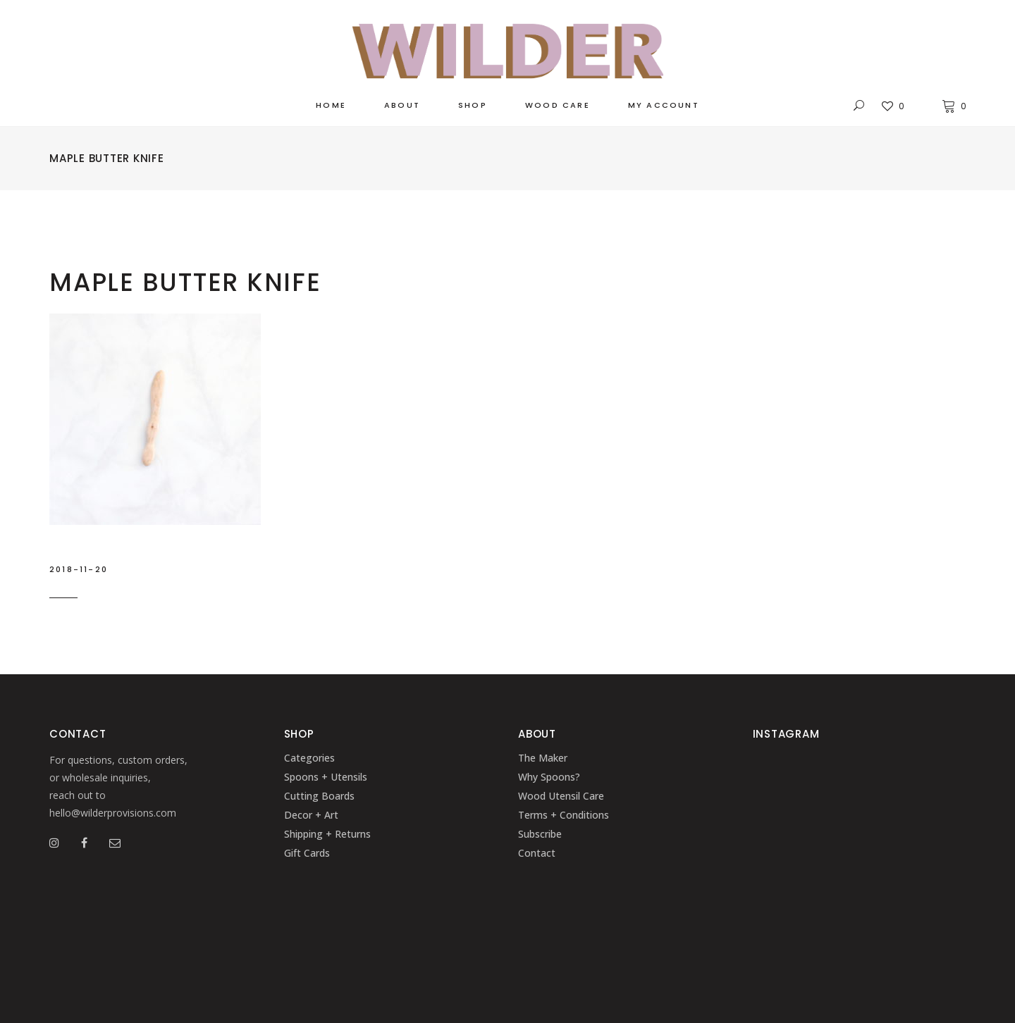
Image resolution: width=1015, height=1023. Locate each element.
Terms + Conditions (563, 815)
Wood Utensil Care (561, 795)
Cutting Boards (319, 795)
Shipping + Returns (327, 834)
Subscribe (540, 834)
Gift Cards (307, 853)
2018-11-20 (78, 569)
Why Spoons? (549, 776)
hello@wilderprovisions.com (112, 812)
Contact (536, 853)
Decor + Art (311, 815)
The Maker (542, 757)
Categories (309, 757)
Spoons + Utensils (325, 776)
